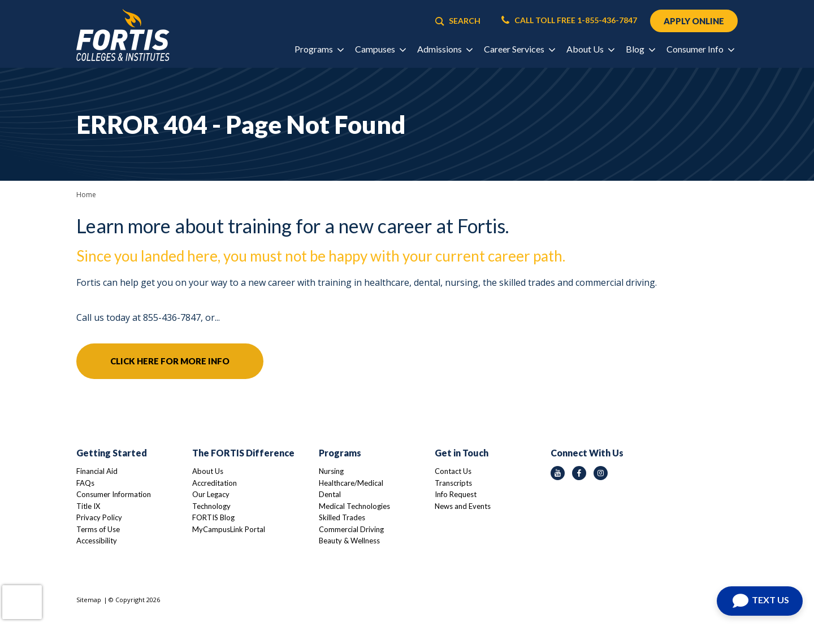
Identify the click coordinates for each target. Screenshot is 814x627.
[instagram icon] (601, 473)
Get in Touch (461, 452)
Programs (340, 452)
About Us (207, 471)
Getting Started (111, 452)
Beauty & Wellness (349, 540)
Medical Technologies (354, 506)
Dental (330, 494)
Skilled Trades (342, 517)
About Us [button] (590, 48)
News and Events (463, 506)
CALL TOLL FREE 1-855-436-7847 (569, 20)
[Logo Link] (123, 35)
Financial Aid (97, 471)
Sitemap (88, 599)
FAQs (85, 482)
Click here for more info (170, 361)
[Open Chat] (760, 601)
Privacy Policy (99, 517)
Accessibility (96, 540)
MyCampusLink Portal (228, 529)
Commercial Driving (351, 529)
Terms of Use (98, 529)
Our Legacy (211, 494)
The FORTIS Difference (243, 452)
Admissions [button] (444, 48)
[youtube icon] (558, 473)
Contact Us (453, 471)
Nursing (331, 471)
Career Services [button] (519, 48)
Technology (211, 506)
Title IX (88, 506)
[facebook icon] (579, 473)
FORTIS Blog (213, 517)
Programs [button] (319, 48)
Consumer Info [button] (700, 48)
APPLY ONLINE (694, 21)
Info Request (456, 494)
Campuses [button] (380, 48)
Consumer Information (113, 494)
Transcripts (453, 482)
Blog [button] (640, 48)
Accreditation (214, 482)
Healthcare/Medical (351, 482)
